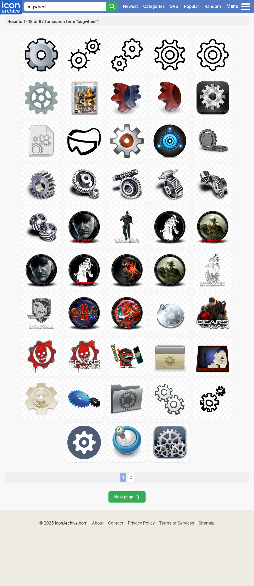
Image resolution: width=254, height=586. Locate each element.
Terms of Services (176, 523)
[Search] (112, 7)
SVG (174, 6)
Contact (115, 523)
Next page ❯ (127, 496)
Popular (191, 6)
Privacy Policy (141, 523)
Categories (154, 6)
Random (212, 6)
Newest (130, 6)
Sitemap (207, 523)
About (98, 523)
